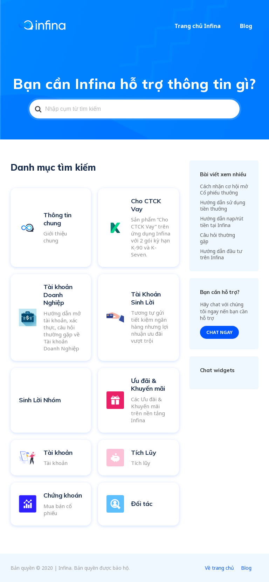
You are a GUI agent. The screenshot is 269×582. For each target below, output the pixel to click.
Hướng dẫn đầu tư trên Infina (221, 254)
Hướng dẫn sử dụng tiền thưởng (222, 205)
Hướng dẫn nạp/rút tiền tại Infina (221, 221)
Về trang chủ (219, 567)
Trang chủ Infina (205, 26)
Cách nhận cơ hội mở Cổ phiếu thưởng (224, 189)
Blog (249, 26)
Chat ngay (219, 332)
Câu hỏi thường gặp (217, 238)
